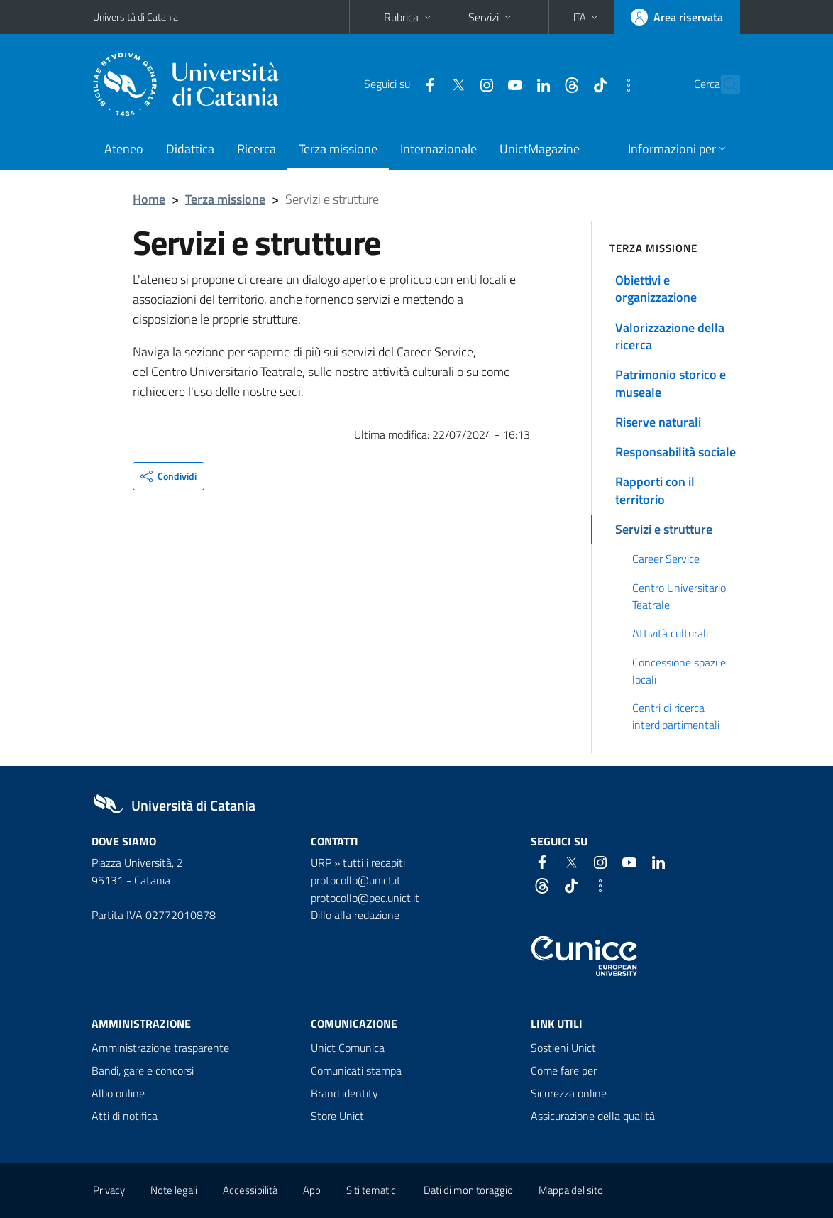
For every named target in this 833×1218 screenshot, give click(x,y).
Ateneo (123, 148)
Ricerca (256, 148)
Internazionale (438, 148)
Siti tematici (372, 1190)
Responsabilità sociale (675, 451)
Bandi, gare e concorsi (143, 1070)
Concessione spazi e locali (679, 671)
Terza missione (338, 148)
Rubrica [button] (409, 17)
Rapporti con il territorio (655, 490)
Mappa (571, 1190)
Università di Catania (135, 16)
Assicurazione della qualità (593, 1115)
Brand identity (344, 1093)
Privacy (109, 1190)
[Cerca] (727, 84)
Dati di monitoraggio (468, 1190)
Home (149, 199)
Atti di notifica (125, 1115)
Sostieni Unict (563, 1047)
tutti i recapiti (374, 862)
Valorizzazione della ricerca (669, 336)
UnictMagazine (540, 148)
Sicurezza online (569, 1093)
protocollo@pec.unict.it (365, 897)
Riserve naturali (658, 422)
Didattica (190, 148)
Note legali (173, 1190)
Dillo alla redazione (355, 914)
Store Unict (337, 1115)
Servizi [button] (491, 17)
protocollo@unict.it (356, 880)
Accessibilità (250, 1190)
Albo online (118, 1093)
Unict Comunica (348, 1047)
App (312, 1190)
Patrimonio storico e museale (670, 383)
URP (321, 862)
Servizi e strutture (663, 529)
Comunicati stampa (356, 1070)
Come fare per (564, 1070)
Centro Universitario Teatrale (679, 596)
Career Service (666, 558)
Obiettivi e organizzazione (656, 288)
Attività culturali (670, 633)
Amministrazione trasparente (160, 1047)
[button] (587, 17)
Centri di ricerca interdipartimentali (675, 716)
